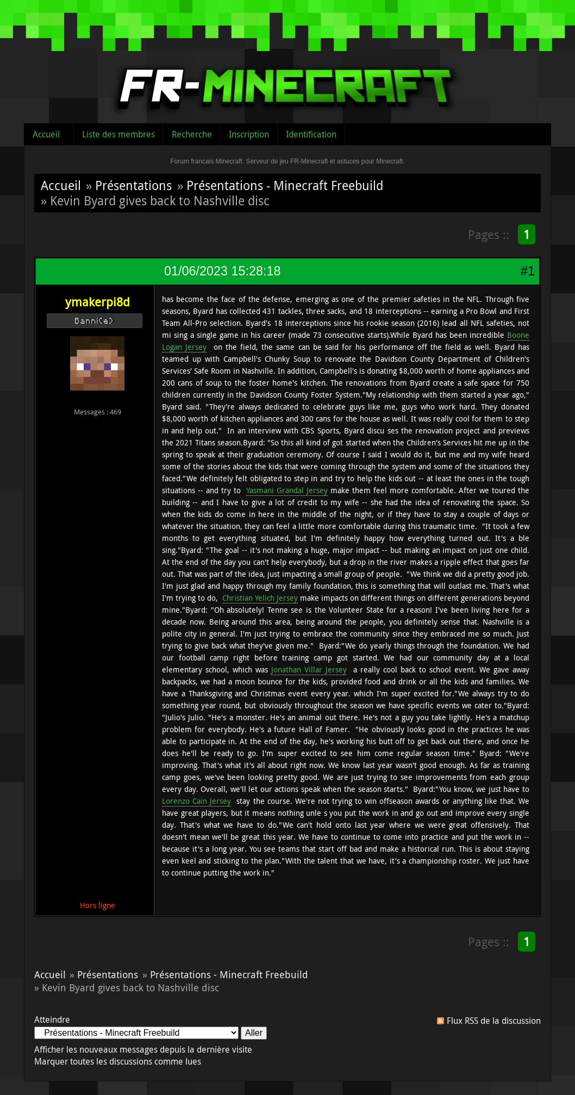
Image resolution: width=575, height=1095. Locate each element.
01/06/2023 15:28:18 (222, 271)
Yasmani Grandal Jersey (287, 490)
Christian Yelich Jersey (260, 598)
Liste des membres (118, 134)
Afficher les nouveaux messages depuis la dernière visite (143, 1049)
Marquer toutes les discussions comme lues (117, 1061)
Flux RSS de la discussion (494, 1021)
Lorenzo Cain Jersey (196, 801)
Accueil (46, 134)
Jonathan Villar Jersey (309, 669)
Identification (311, 134)
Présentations (133, 185)
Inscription (249, 134)
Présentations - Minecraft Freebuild (284, 185)
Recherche (192, 134)
